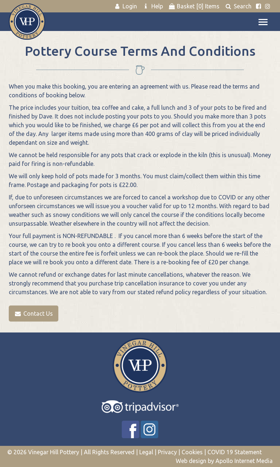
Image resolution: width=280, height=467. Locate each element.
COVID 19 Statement (234, 452)
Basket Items (194, 6)
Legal (146, 452)
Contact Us (33, 313)
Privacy (167, 452)
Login (125, 6)
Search (238, 6)
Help (152, 6)
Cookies (192, 452)
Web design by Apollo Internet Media (224, 461)
